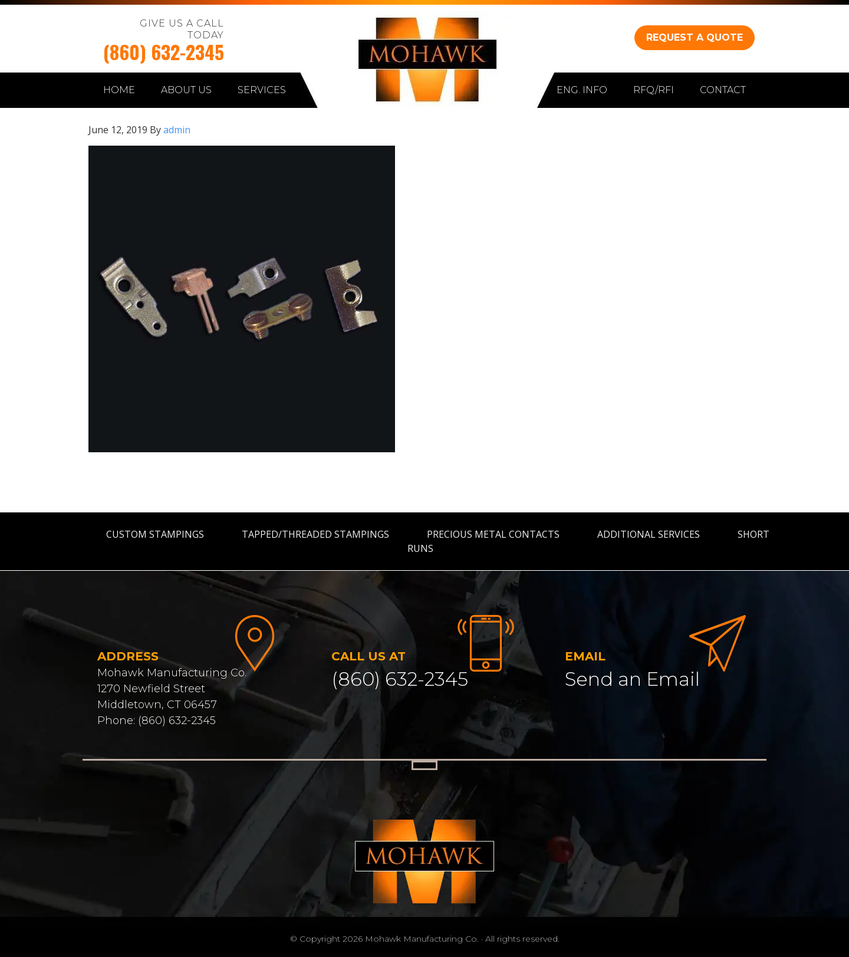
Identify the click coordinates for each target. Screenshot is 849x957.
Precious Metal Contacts (493, 534)
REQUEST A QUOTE (694, 37)
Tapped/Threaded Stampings (315, 534)
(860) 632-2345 (163, 51)
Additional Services (648, 534)
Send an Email (632, 678)
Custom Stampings (155, 534)
